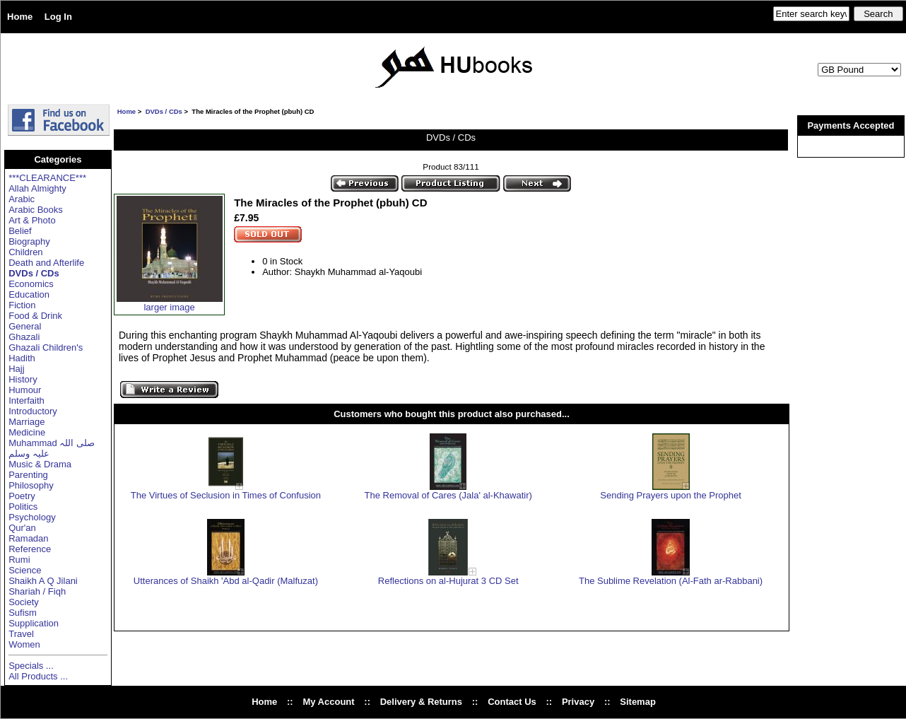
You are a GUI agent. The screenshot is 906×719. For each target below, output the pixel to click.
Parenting (28, 474)
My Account (328, 701)
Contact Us (512, 701)
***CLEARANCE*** (47, 178)
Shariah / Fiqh (37, 591)
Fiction (21, 305)
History (22, 379)
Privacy (578, 701)
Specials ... (31, 665)
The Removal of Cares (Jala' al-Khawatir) (448, 495)
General (24, 326)
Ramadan (28, 538)
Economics (31, 284)
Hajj (16, 368)
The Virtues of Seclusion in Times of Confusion (226, 495)
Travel (21, 634)
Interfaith (26, 400)
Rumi (19, 559)
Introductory (32, 411)
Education (28, 294)
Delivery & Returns (421, 701)
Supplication (33, 623)
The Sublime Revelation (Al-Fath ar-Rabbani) (671, 580)
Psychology (31, 517)
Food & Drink (35, 315)
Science (24, 570)
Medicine (26, 432)
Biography (29, 241)
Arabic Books (35, 209)
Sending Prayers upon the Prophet (670, 495)
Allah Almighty (37, 188)
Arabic (21, 199)
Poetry (21, 496)
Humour (24, 390)
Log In (58, 16)
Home (20, 16)
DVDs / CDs (164, 111)
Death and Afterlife (46, 262)
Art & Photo (31, 220)
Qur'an (22, 527)
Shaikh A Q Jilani (43, 580)
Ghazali (24, 337)
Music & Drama (39, 464)
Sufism (22, 612)
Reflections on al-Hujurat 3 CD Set (448, 580)
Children (25, 252)
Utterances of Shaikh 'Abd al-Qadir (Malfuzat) (226, 580)
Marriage (26, 421)
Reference (29, 549)
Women (24, 644)
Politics (22, 506)
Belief (20, 231)
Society (23, 602)
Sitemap (638, 701)
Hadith (21, 358)
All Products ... (38, 676)
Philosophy (31, 485)
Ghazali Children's (45, 347)
